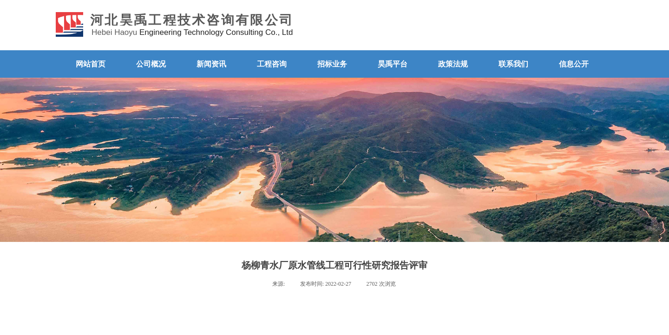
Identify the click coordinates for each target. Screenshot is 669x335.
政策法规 (453, 64)
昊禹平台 (392, 64)
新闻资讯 (211, 64)
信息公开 (574, 64)
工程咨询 (272, 64)
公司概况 (151, 64)
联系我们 (513, 64)
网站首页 (90, 64)
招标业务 (332, 64)
